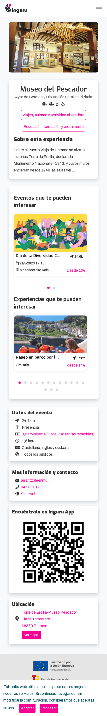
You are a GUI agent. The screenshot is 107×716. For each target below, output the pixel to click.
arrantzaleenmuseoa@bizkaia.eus (50, 480)
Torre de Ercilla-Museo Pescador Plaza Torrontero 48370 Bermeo (49, 619)
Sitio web (28, 494)
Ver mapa (31, 635)
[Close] (27, 708)
